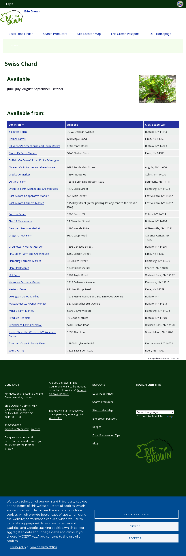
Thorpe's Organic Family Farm (27, 343)
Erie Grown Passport (125, 34)
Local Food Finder (21, 34)
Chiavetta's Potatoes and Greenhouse (32, 167)
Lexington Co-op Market (24, 296)
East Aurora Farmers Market (26, 203)
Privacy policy (18, 547)
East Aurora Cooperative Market (29, 196)
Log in (10, 3)
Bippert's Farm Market (23, 153)
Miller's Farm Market (21, 310)
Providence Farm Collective (25, 325)
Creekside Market (19, 174)
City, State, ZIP (155, 124)
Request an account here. (67, 392)
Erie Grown (20, 17)
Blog (95, 443)
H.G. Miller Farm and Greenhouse (29, 253)
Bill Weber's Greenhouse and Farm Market (34, 146)
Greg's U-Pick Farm (20, 235)
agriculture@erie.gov (17, 429)
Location (16, 124)
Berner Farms (17, 139)
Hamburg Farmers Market (25, 261)
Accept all (136, 538)
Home (14, 45)
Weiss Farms (16, 350)
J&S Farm (14, 275)
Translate (157, 415)
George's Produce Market (24, 228)
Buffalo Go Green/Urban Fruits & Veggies (34, 160)
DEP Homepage (160, 34)
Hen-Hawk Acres (19, 268)
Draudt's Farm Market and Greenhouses (33, 188)
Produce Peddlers (20, 318)
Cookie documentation (43, 547)
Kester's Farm (17, 289)
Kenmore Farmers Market (24, 282)
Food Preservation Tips (106, 435)
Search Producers (55, 34)
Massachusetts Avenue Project (27, 303)
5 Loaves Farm (18, 131)
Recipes (96, 427)
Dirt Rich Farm (17, 181)
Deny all (136, 526)
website (35, 429)
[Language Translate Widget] (155, 412)
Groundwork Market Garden (26, 246)
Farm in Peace (17, 214)
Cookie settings (136, 514)
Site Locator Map (89, 34)
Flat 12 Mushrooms (20, 221)
